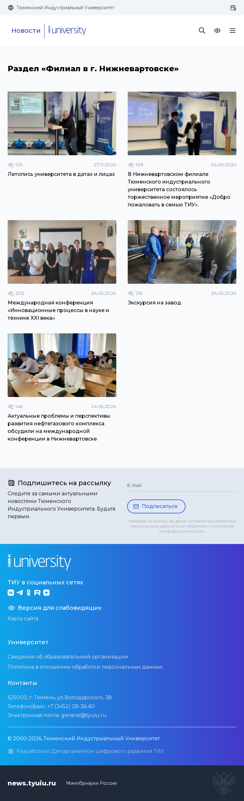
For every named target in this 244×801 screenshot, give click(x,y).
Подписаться (155, 506)
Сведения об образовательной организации (68, 657)
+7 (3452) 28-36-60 (71, 706)
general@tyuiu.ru (83, 715)
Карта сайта (23, 619)
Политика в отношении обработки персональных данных (85, 667)
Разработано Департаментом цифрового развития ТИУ (86, 751)
